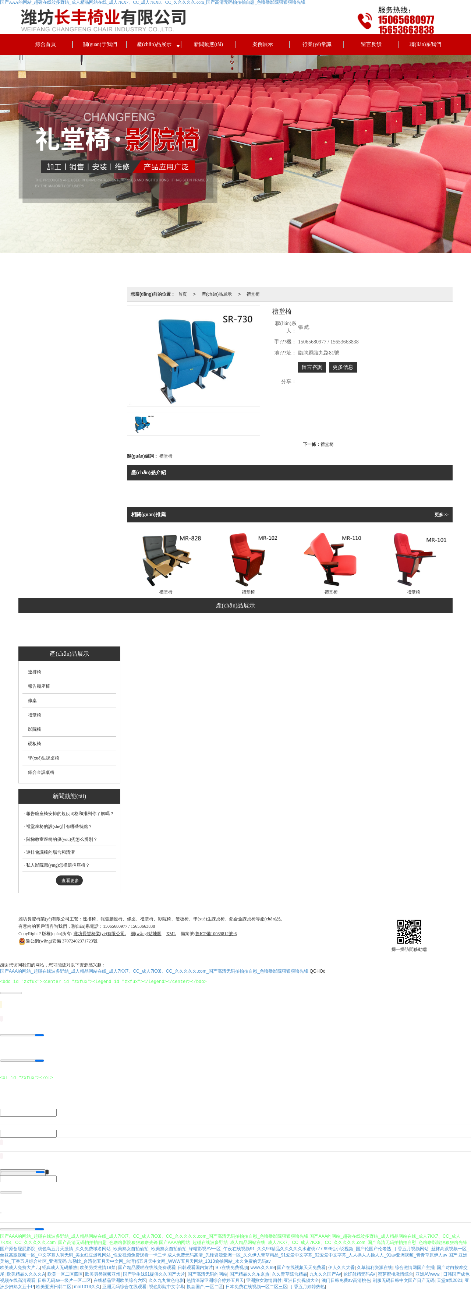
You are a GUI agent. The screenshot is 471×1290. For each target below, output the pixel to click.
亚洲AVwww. (427, 1274)
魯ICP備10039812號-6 (216, 933)
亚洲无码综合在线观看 (124, 1286)
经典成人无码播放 (59, 1267)
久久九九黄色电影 (166, 1280)
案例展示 (262, 44)
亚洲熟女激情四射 (263, 1280)
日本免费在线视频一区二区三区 (256, 1286)
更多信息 (343, 367)
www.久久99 (263, 1267)
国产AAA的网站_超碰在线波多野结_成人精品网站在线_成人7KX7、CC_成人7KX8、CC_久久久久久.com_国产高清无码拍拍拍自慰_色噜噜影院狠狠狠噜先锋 (154, 971)
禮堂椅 (253, 294)
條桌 (173, 630)
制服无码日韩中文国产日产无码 (404, 1280)
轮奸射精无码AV (359, 1274)
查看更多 (70, 880)
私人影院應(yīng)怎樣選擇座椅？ (58, 865)
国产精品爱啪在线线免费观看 (147, 1267)
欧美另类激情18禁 (98, 1267)
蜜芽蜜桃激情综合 (395, 1274)
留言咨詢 (312, 367)
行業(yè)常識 (317, 44)
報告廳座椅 (138, 630)
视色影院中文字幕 (166, 1286)
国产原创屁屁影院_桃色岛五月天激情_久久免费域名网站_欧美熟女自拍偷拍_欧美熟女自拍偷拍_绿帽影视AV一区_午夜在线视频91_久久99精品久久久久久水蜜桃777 (161, 1248)
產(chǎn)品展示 (154, 44)
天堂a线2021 (449, 1280)
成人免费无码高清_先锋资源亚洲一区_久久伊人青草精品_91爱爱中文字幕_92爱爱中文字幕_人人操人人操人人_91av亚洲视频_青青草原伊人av (307, 1255)
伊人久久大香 (341, 1267)
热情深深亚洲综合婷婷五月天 (215, 1280)
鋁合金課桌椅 (359, 630)
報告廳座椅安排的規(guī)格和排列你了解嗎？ (70, 813)
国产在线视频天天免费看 (301, 1267)
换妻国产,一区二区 (205, 1286)
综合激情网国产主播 (415, 1267)
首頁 (182, 294)
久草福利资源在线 (374, 1267)
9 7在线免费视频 (232, 1267)
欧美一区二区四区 (65, 1274)
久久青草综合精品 (289, 1274)
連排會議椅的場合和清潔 (50, 852)
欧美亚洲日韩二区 (53, 1286)
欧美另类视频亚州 (102, 1274)
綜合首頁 (45, 44)
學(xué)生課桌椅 (311, 630)
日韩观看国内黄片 (195, 1267)
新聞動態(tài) (208, 44)
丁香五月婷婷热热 (307, 1286)
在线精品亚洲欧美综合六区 (119, 1280)
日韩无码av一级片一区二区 (64, 1280)
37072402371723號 (58, 941)
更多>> (442, 514)
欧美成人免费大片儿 (20, 1267)
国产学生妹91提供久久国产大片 (154, 1274)
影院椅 (236, 630)
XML (171, 933)
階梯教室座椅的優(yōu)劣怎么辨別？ (62, 839)
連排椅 (101, 630)
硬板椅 (269, 630)
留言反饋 (371, 44)
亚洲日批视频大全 (301, 1280)
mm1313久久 (87, 1286)
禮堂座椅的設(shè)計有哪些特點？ (59, 826)
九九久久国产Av (325, 1274)
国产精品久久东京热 (249, 1274)
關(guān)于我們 (100, 44)
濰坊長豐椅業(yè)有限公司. (100, 933)
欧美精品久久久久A (26, 1274)
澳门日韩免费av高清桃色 (346, 1280)
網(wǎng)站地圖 (146, 933)
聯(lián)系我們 (425, 44)
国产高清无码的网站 (207, 1274)
